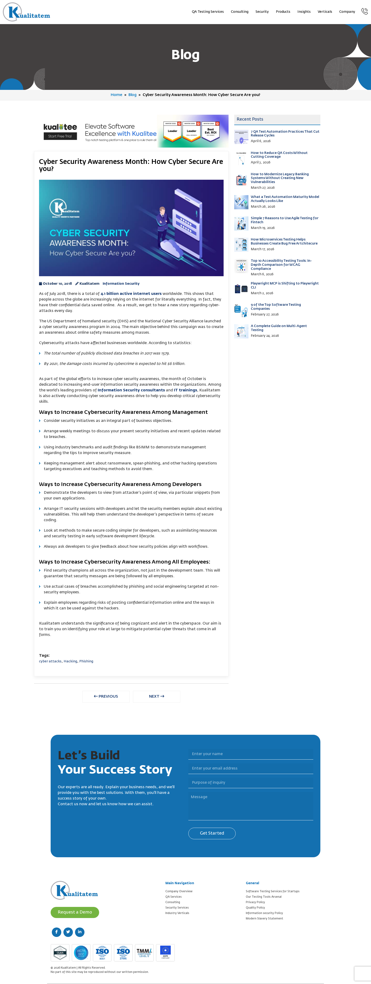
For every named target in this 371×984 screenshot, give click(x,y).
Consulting (239, 11)
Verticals (325, 11)
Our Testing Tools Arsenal (264, 897)
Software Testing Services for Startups (273, 891)
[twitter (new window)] (68, 932)
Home (116, 95)
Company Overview (179, 891)
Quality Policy (255, 907)
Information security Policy (264, 913)
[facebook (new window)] (56, 932)
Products (283, 11)
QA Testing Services (208, 11)
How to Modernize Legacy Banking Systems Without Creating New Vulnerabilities (280, 178)
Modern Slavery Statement (264, 918)
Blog (132, 95)
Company (347, 11)
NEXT (156, 696)
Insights (304, 11)
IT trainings (185, 390)
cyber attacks (50, 661)
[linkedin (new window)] (79, 932)
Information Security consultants (131, 390)
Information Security (121, 283)
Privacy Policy (255, 902)
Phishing (86, 661)
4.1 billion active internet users (131, 294)
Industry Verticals (177, 913)
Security (262, 11)
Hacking (70, 661)
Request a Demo (75, 912)
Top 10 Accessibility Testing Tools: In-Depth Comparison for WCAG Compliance (281, 265)
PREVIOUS (106, 696)
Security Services (177, 907)
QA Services (173, 897)
